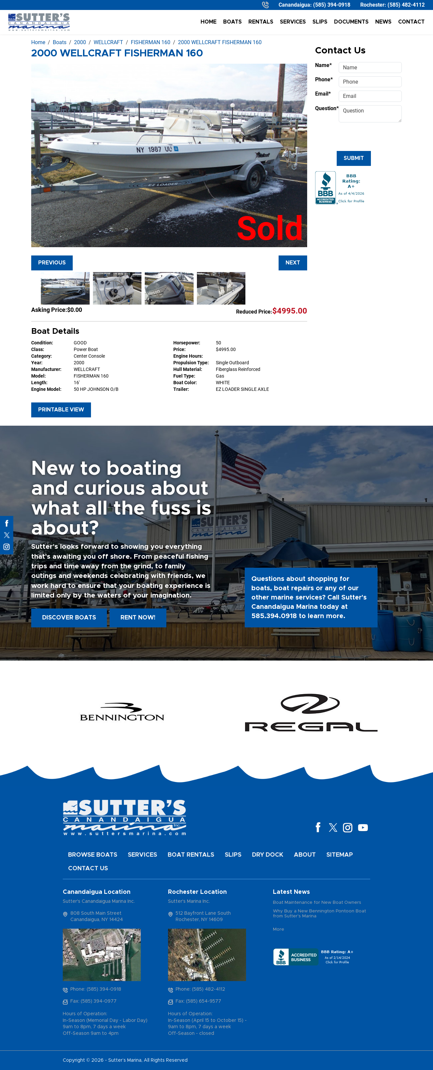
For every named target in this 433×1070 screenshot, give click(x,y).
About (305, 855)
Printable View (61, 409)
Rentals (260, 22)
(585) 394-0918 (331, 5)
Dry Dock (267, 855)
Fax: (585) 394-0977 (93, 1001)
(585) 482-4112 (406, 5)
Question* (325, 108)
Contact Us (88, 869)
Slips (319, 22)
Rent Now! (138, 618)
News (383, 22)
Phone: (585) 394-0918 (95, 989)
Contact (411, 22)
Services (293, 22)
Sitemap (339, 855)
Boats (232, 22)
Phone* (324, 79)
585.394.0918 (274, 616)
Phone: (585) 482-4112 (200, 989)
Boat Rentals (191, 855)
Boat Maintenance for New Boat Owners (317, 902)
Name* (323, 65)
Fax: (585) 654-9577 (198, 1001)
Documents (351, 22)
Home (209, 22)
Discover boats (69, 618)
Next (293, 262)
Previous (52, 262)
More (278, 929)
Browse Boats (92, 855)
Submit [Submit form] (354, 158)
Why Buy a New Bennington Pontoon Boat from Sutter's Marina (319, 914)
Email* (323, 94)
